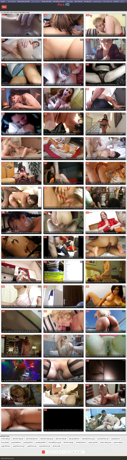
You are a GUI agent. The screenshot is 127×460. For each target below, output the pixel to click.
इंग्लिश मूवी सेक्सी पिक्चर (74, 439)
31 (80, 452)
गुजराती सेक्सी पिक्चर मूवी (103, 439)
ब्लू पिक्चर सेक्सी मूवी (118, 442)
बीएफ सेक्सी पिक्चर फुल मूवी (55, 442)
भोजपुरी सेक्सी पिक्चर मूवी (44, 446)
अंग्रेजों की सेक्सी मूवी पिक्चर (32, 439)
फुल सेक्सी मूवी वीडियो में (41, 442)
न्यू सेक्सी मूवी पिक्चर (115, 439)
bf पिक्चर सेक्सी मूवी (5, 439)
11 (76, 452)
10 (73, 452)
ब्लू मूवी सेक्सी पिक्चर (5, 446)
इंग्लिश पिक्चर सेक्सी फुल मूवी (46, 439)
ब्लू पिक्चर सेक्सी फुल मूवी (105, 442)
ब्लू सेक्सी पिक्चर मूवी (31, 446)
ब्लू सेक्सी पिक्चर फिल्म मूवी (19, 446)
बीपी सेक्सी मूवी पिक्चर (81, 442)
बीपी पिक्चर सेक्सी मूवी (68, 442)
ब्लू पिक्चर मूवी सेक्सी (93, 442)
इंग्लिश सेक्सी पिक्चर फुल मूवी (88, 439)
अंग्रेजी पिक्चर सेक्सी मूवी (18, 439)
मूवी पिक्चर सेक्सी (56, 446)
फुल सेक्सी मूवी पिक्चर (28, 442)
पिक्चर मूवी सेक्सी (5, 442)
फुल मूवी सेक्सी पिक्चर (16, 442)
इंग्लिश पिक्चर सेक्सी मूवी (61, 439)
